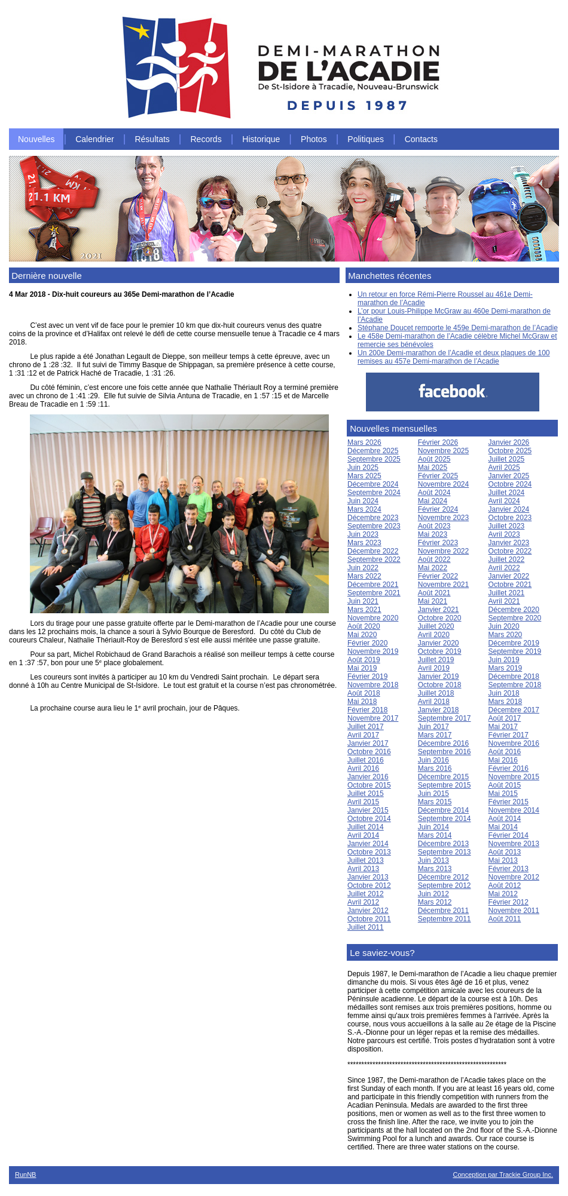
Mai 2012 (503, 894)
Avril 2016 (363, 768)
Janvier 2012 (368, 910)
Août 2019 (363, 660)
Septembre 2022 (374, 559)
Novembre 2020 (372, 618)
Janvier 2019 (438, 676)
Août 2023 (434, 526)
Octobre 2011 (369, 919)
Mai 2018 (362, 701)
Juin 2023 (362, 534)
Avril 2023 (504, 534)
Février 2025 (438, 476)
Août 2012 (504, 885)
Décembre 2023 (372, 518)
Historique (261, 139)
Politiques (365, 139)
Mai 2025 (432, 467)
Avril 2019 (434, 668)
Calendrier (94, 139)
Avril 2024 (504, 501)
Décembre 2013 (443, 844)
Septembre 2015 (444, 785)
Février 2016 (508, 768)
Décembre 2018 (513, 676)
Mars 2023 (364, 543)
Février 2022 (438, 576)
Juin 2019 (504, 660)
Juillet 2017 (365, 726)
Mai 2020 (362, 635)
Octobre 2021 (510, 584)
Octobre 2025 (510, 451)
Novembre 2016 (513, 743)
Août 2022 (434, 559)
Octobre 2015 (369, 785)
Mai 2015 (503, 793)
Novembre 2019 (372, 651)
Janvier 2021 (438, 609)
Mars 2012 (435, 902)
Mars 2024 (364, 509)
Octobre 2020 (440, 618)
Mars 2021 (364, 609)
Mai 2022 (432, 568)
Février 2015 (508, 802)
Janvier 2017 (368, 743)
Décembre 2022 (372, 551)
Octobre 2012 (369, 885)
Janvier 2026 (509, 442)
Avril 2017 (363, 735)
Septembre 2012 (444, 885)
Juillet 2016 (365, 760)
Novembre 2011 (513, 910)
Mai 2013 (503, 860)
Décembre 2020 (513, 609)
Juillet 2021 (506, 593)
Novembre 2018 (372, 685)
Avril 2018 (434, 701)
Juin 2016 (433, 760)
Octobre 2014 (369, 818)
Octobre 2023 (510, 518)
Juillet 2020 (436, 626)
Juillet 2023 (506, 526)
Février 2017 (508, 735)
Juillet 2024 (506, 492)
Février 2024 (438, 509)
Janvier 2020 (438, 643)
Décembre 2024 (372, 484)
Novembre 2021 (443, 584)
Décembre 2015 (443, 777)
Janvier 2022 (509, 576)
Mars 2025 (364, 476)
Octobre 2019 (440, 651)
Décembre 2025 (372, 451)
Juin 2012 (433, 894)
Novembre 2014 (513, 810)
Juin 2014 (433, 827)
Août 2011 (504, 919)
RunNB (25, 1174)
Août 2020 (363, 626)
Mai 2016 (503, 760)
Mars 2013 (435, 869)
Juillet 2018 (436, 693)
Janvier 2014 (368, 844)
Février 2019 (367, 676)
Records (206, 139)
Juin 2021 (362, 601)
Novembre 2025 (443, 451)
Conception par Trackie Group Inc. (503, 1174)
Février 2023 (438, 543)
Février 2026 (438, 442)
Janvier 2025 (509, 476)
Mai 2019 (362, 668)
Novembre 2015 (513, 777)
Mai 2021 (432, 601)
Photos (314, 139)
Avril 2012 (363, 902)
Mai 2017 (503, 726)
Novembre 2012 (513, 877)
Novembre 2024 (443, 484)
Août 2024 (434, 492)
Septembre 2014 (444, 818)
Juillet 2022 (506, 559)
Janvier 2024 (509, 509)
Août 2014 (504, 818)
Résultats (152, 139)
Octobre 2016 (369, 752)
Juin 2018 (504, 693)
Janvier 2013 (368, 877)
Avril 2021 (504, 601)
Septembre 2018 (515, 685)
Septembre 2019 (515, 651)
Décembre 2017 (513, 710)
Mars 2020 (505, 635)
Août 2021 (434, 593)
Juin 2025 (362, 467)
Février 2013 (508, 869)
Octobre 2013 (369, 852)
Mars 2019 (505, 668)
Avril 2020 (434, 635)
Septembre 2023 (374, 526)
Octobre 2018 (440, 685)
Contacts (421, 139)
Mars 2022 (364, 576)
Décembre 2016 (443, 743)
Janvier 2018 (438, 710)
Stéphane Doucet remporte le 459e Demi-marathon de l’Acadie (458, 328)
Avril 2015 (363, 802)
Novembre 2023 (443, 518)
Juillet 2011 (365, 927)
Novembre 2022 (443, 551)
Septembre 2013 (444, 852)
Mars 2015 (435, 802)
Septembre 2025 (374, 459)
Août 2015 (504, 785)
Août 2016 (504, 752)
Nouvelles (36, 139)
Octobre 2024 (510, 484)
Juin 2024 (362, 501)
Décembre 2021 (372, 584)
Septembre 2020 (515, 618)
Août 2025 (434, 459)
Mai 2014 (503, 827)
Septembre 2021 (374, 593)
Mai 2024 (432, 501)
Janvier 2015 (368, 810)
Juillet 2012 (365, 894)
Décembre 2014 (443, 810)
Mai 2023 (432, 534)
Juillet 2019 (436, 660)
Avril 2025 (504, 467)
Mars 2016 (435, 768)
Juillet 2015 (365, 793)
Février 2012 (508, 902)
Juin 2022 (362, 568)
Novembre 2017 (372, 718)
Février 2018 (367, 710)
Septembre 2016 (444, 752)
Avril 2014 (363, 835)
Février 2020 (367, 643)
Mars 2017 (435, 735)
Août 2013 (504, 852)
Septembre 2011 (444, 919)
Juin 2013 (433, 860)
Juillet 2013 (365, 860)
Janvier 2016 (368, 777)
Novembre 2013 (513, 844)
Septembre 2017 (444, 718)
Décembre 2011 (443, 910)
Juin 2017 (433, 726)
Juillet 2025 (506, 459)
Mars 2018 (505, 701)
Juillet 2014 (365, 827)
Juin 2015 (433, 793)
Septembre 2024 (374, 492)
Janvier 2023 (509, 543)
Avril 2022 (504, 568)
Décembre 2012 (443, 877)
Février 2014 (508, 835)
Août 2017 (504, 718)
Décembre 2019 (513, 643)
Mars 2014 (435, 835)
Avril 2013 (363, 869)
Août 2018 (363, 693)
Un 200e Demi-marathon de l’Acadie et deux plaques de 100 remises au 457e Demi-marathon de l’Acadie (454, 357)
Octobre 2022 (510, 551)
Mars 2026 (364, 442)
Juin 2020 (504, 626)
